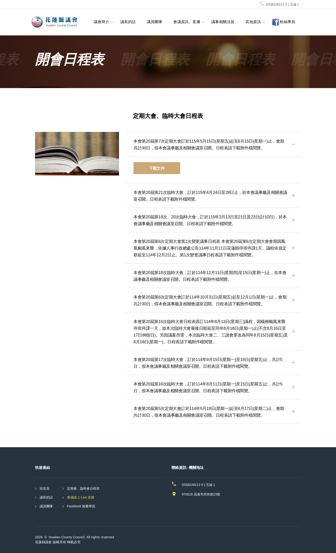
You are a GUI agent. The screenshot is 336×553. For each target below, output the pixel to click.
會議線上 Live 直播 (80, 497)
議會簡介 (101, 21)
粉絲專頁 (283, 22)
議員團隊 (154, 21)
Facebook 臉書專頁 (81, 506)
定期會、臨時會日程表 (83, 488)
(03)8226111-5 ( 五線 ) (282, 4)
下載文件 (157, 168)
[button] (213, 144)
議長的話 (128, 21)
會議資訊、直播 (186, 21)
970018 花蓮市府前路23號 (201, 494)
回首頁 (44, 488)
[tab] (213, 144)
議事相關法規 (222, 21)
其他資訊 (253, 21)
